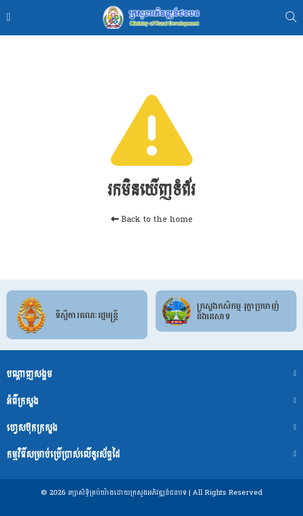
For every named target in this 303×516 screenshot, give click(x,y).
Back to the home (152, 219)
